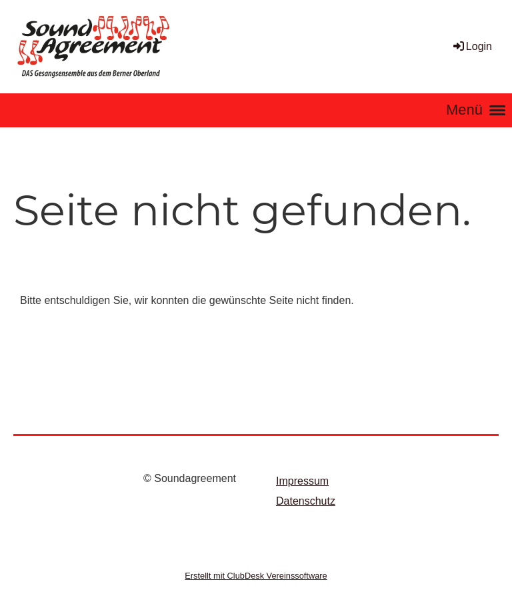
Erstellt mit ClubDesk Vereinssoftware (256, 576)
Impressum (302, 481)
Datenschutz (305, 501)
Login (471, 46)
